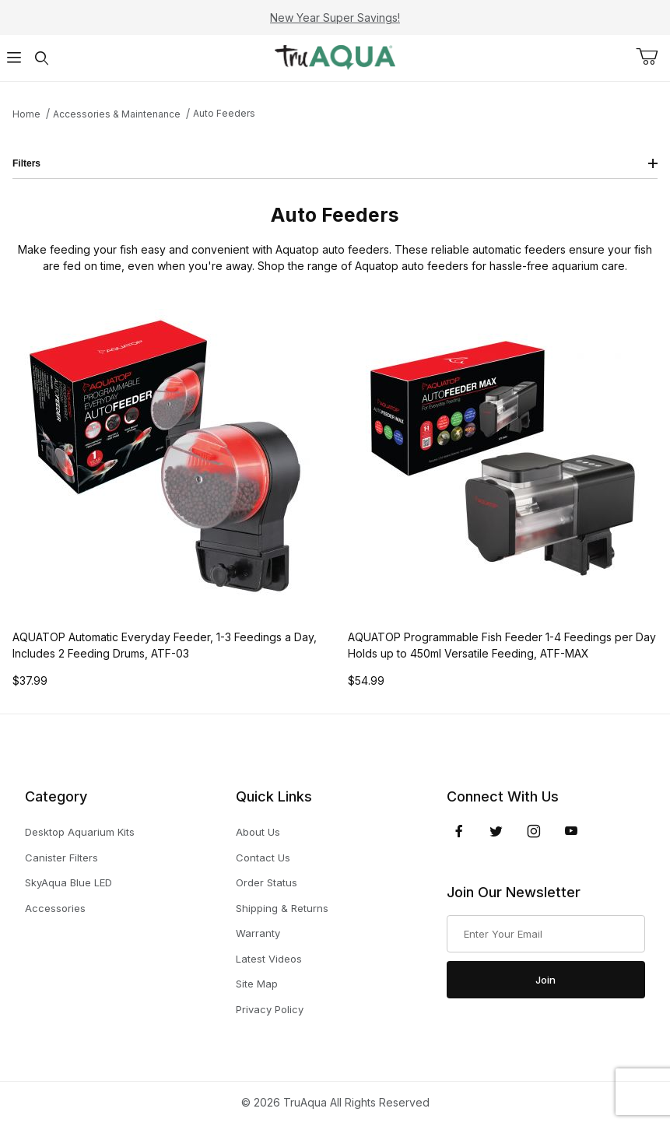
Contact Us (263, 857)
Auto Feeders (224, 113)
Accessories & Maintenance (117, 114)
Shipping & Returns (282, 908)
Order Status (266, 882)
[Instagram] (534, 831)
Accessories (55, 908)
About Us (258, 832)
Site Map (257, 983)
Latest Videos (269, 958)
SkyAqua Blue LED (68, 882)
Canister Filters (61, 857)
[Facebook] (459, 831)
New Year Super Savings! (335, 17)
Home (26, 114)
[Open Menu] (14, 58)
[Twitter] (496, 831)
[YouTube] (571, 831)
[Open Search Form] (42, 58)
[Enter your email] (546, 933)
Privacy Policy (269, 1009)
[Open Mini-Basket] (653, 57)
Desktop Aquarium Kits (80, 832)
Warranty (258, 933)
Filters (335, 163)
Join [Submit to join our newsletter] (545, 979)
